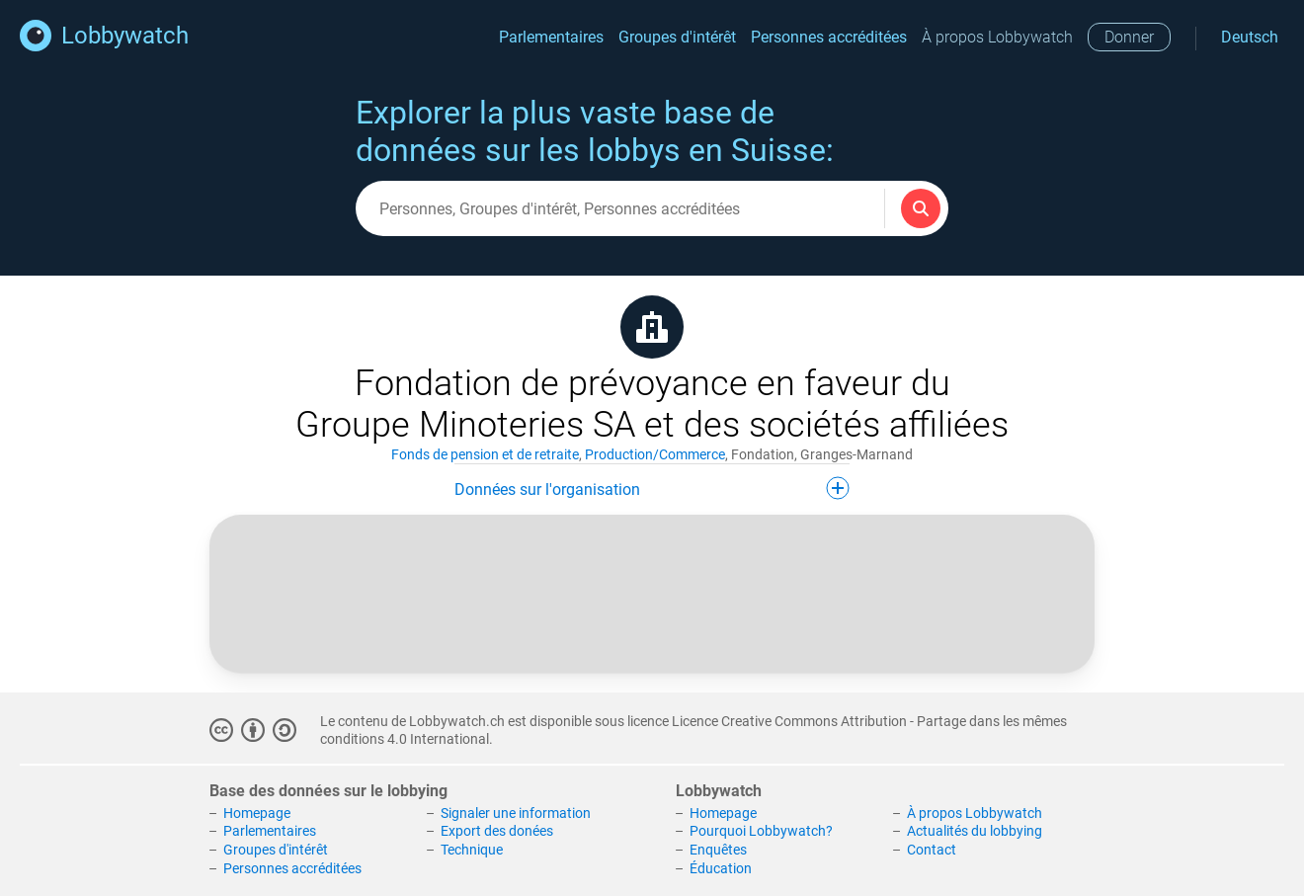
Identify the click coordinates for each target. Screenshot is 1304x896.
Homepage (256, 813)
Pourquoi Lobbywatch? (761, 831)
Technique (472, 849)
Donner (1129, 37)
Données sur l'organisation (652, 488)
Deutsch (1249, 37)
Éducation (721, 868)
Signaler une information (516, 813)
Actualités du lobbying (974, 831)
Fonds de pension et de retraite (485, 454)
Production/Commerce (655, 454)
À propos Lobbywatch (997, 37)
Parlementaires (551, 37)
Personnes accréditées (829, 37)
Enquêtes (718, 849)
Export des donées (497, 831)
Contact (931, 849)
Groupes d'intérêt (677, 37)
